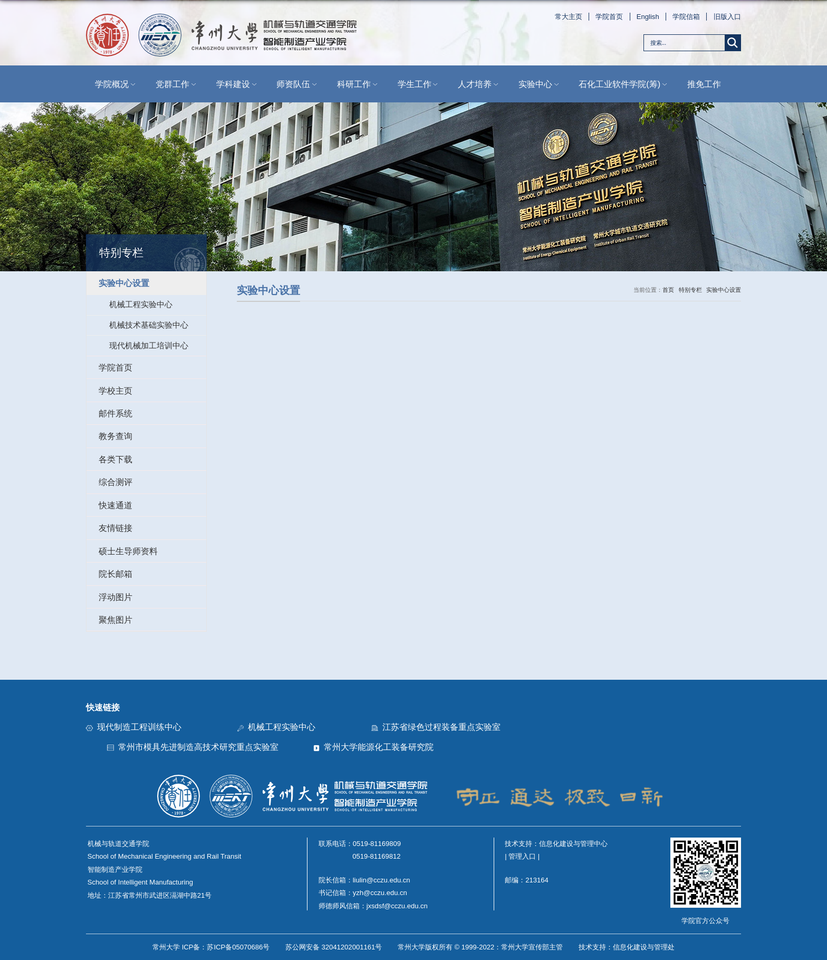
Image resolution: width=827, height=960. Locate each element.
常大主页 (568, 17)
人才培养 (479, 84)
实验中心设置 (723, 290)
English (648, 17)
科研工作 (358, 84)
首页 (668, 290)
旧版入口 (727, 17)
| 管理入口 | (522, 856)
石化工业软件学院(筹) (624, 84)
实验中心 (539, 84)
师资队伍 (297, 84)
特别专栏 (690, 290)
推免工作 (704, 84)
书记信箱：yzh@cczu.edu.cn (363, 893)
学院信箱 (686, 17)
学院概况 (116, 84)
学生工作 (419, 84)
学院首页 (609, 17)
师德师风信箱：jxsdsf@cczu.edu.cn (373, 906)
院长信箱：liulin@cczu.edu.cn (364, 880)
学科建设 (237, 84)
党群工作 (177, 84)
